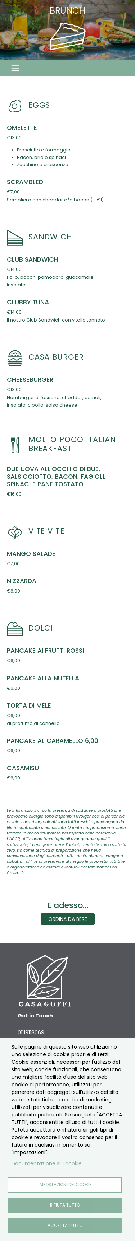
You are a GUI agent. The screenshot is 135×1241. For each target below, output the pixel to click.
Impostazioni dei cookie (65, 1185)
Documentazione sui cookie (47, 1163)
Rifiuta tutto (65, 1205)
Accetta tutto (65, 1225)
